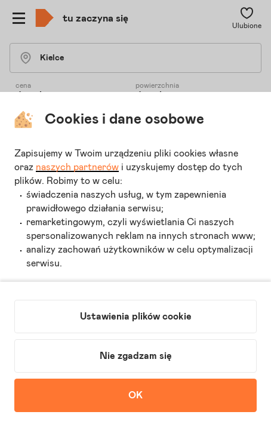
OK (135, 395)
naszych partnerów (77, 167)
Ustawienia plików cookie (136, 316)
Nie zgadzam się (136, 356)
